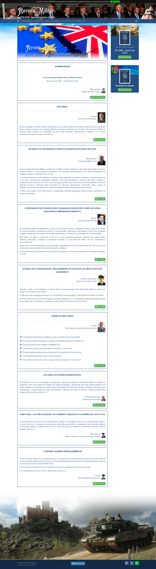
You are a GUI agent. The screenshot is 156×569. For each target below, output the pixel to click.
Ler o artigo (100, 199)
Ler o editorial (99, 139)
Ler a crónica (99, 365)
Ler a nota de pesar (97, 97)
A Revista (39, 21)
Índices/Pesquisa (53, 21)
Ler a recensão (99, 405)
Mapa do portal (78, 563)
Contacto (81, 21)
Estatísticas (68, 21)
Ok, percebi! (114, 2)
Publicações (27, 21)
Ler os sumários (124, 57)
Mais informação (125, 90)
